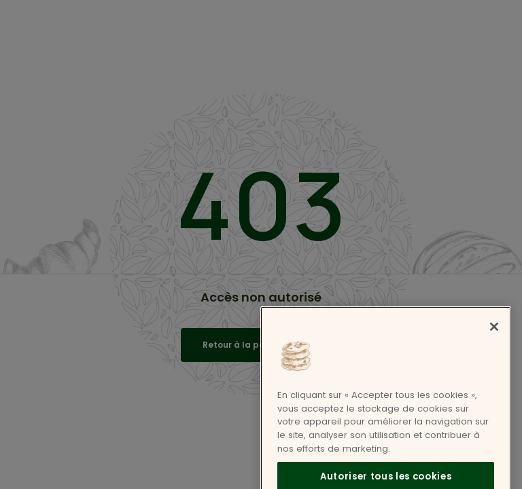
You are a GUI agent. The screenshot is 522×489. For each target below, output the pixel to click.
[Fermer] (494, 336)
